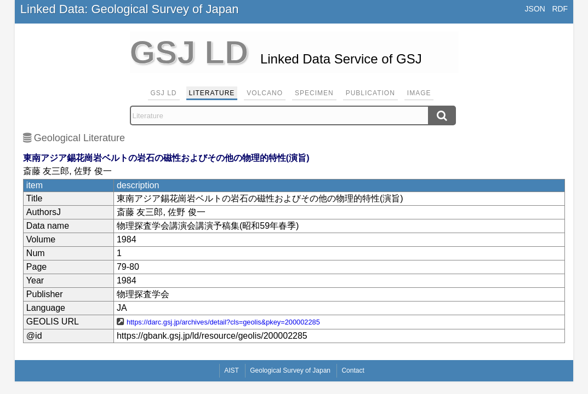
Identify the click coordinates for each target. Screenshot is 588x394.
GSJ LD (164, 93)
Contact (352, 370)
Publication (370, 93)
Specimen (314, 93)
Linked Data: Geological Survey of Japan (129, 9)
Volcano (265, 93)
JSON (535, 8)
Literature (212, 93)
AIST (231, 370)
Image (419, 93)
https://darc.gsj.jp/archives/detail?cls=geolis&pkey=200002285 (223, 322)
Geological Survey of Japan (290, 370)
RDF (560, 8)
